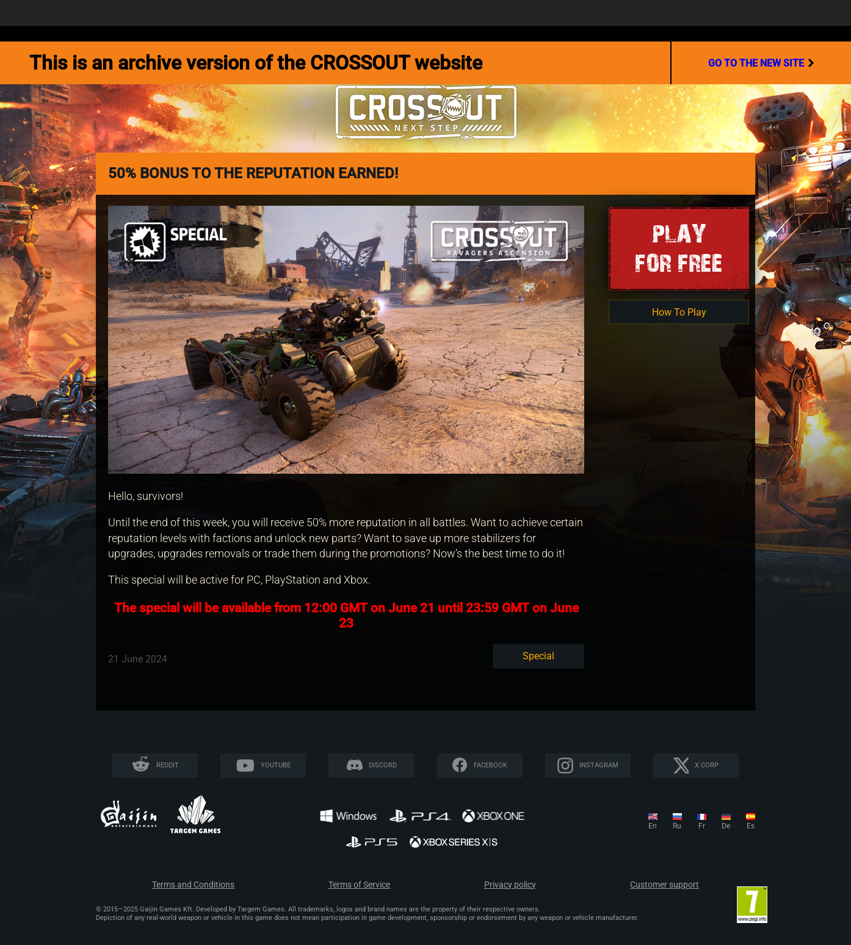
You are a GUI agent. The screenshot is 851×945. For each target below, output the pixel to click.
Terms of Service (359, 885)
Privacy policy (510, 885)
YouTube (276, 765)
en (652, 826)
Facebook (490, 765)
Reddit (167, 765)
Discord (383, 765)
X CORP (707, 765)
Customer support (664, 885)
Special (538, 656)
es (751, 826)
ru (677, 826)
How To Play (679, 312)
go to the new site (761, 63)
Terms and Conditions (193, 885)
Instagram (598, 765)
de (726, 826)
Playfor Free (679, 248)
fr (701, 826)
